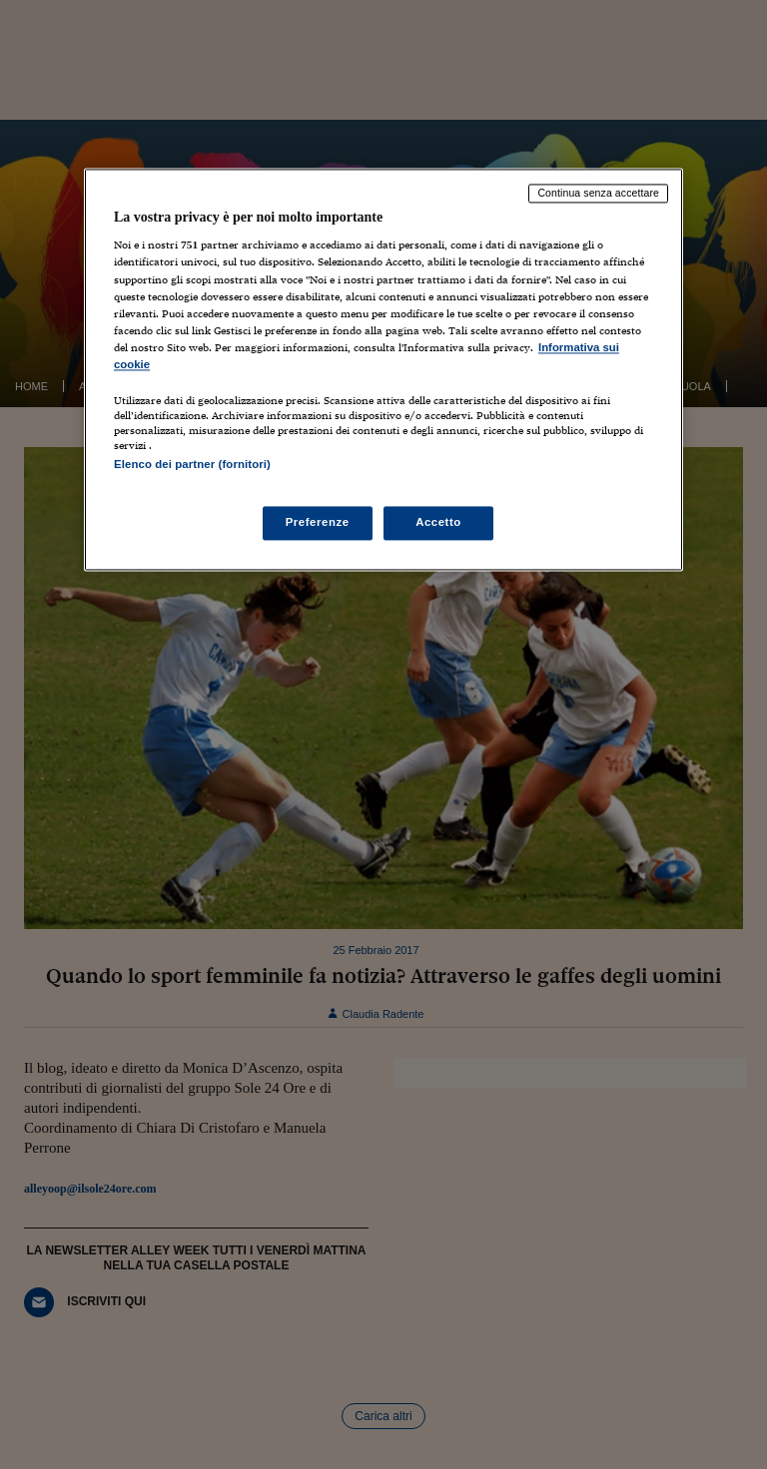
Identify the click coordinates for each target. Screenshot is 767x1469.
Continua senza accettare (598, 193)
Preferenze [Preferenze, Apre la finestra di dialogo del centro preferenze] (318, 523)
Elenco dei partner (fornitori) (192, 464)
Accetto (438, 523)
